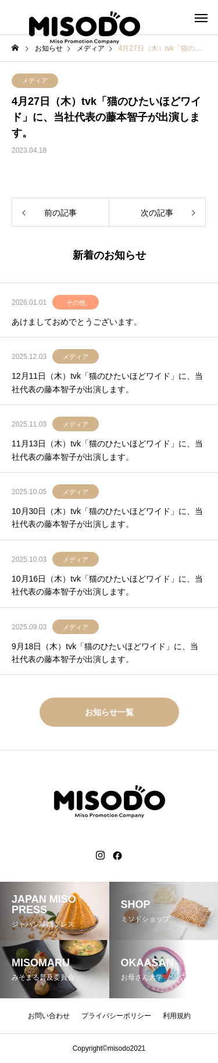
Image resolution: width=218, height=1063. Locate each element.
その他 (75, 302)
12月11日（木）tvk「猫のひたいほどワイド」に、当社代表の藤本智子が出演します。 (107, 382)
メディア (35, 80)
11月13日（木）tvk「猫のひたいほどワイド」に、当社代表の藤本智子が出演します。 (107, 450)
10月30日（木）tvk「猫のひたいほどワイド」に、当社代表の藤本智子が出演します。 (107, 517)
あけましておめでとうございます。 (77, 321)
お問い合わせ (49, 1016)
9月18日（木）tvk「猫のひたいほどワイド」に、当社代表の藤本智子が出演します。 (105, 653)
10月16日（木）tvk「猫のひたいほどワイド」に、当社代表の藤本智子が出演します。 (107, 585)
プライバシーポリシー (116, 1016)
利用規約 (177, 1016)
